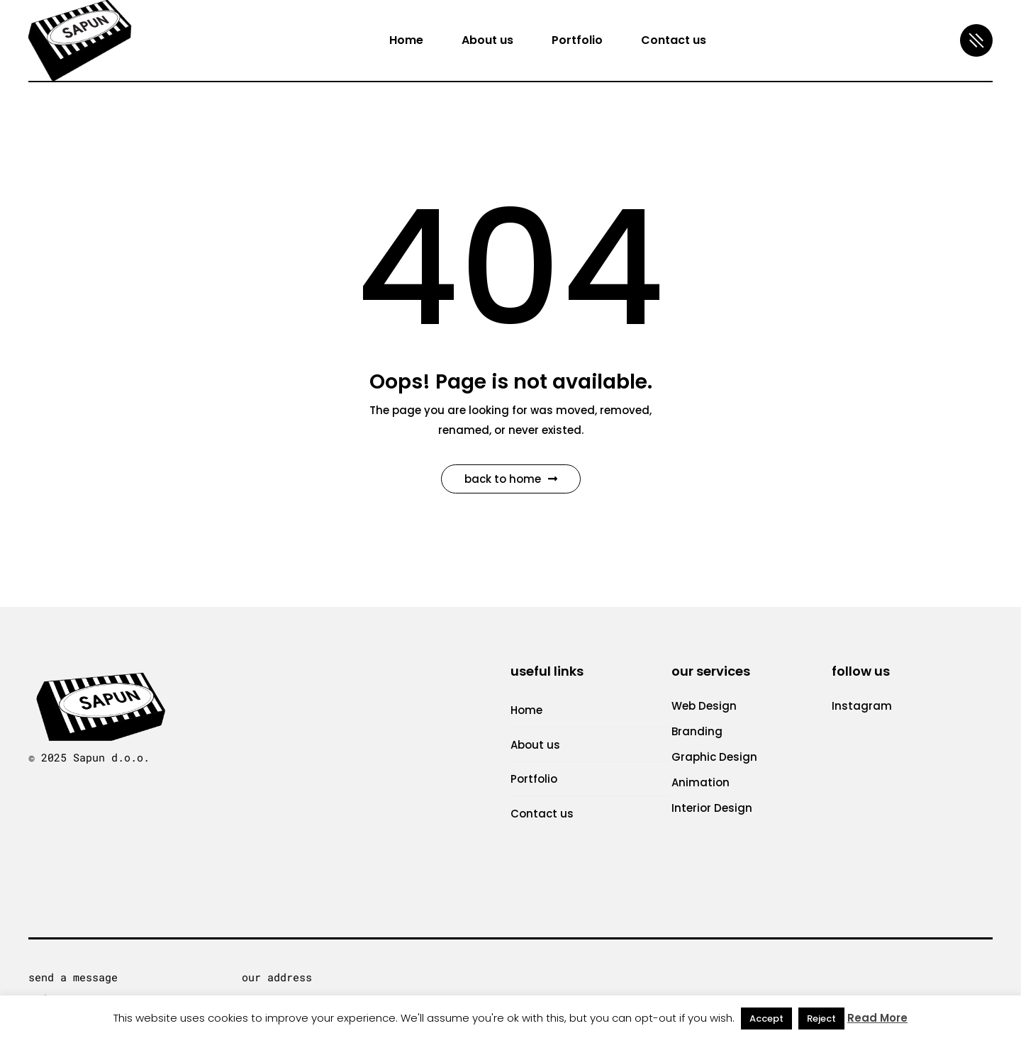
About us (535, 744)
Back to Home (510, 478)
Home (526, 710)
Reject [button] (821, 1018)
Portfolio (533, 778)
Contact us (542, 813)
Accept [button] (766, 1018)
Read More (877, 1017)
